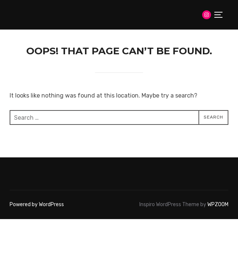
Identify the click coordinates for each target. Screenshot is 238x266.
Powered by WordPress (37, 204)
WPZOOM (217, 204)
